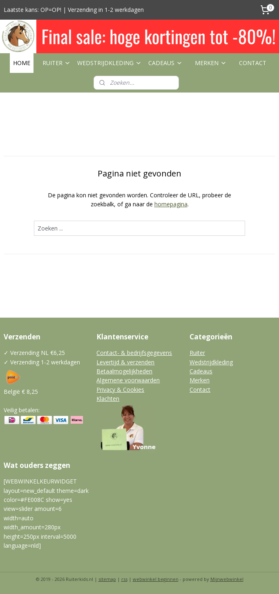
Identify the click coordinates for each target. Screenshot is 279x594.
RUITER (56, 63)
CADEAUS (165, 63)
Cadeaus (201, 371)
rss (124, 579)
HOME (21, 63)
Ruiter (197, 353)
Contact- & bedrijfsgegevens (134, 353)
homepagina (170, 204)
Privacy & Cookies (120, 389)
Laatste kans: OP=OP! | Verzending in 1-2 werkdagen (74, 10)
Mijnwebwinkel (226, 579)
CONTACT (252, 63)
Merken (200, 380)
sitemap (107, 579)
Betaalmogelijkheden (124, 371)
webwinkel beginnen (156, 579)
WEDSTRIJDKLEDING (109, 63)
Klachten (107, 398)
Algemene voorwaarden (128, 380)
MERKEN (211, 63)
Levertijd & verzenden (125, 362)
